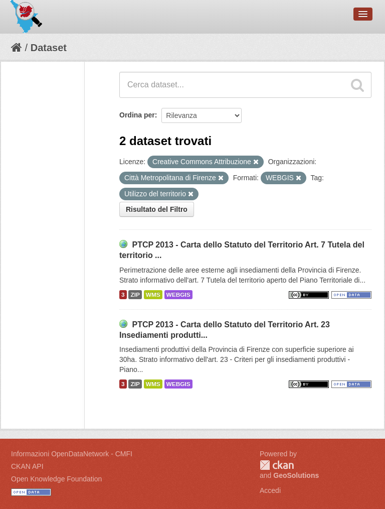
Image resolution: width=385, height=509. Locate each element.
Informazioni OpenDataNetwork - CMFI (71, 454)
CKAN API (27, 466)
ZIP (134, 294)
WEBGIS (178, 294)
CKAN (277, 465)
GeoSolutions (296, 475)
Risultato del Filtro (156, 209)
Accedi (270, 490)
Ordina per (137, 115)
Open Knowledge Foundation (56, 479)
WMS (153, 294)
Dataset (49, 47)
